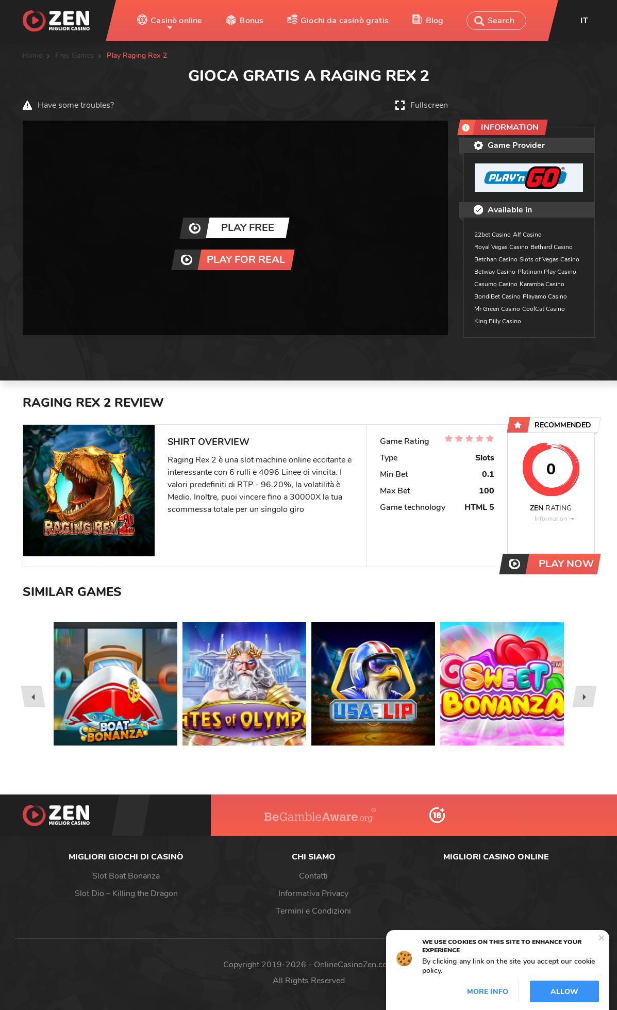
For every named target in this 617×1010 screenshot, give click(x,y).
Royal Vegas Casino (501, 247)
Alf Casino (527, 234)
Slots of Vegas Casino (549, 259)
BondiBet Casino (497, 296)
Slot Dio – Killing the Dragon (126, 893)
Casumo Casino (496, 284)
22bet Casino (492, 234)
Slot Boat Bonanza (126, 876)
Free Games (74, 55)
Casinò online (176, 20)
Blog (435, 20)
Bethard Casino (551, 247)
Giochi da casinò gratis (345, 20)
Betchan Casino (496, 259)
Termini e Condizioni (313, 911)
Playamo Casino (545, 296)
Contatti (313, 876)
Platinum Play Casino (547, 272)
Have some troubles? (76, 105)
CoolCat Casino (543, 309)
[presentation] (33, 696)
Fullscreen (429, 105)
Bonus (251, 20)
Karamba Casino (542, 284)
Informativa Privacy (313, 893)
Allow (564, 992)
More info (487, 992)
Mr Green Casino (497, 309)
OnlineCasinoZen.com (354, 964)
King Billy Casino (497, 321)
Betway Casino (494, 272)
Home (33, 55)
